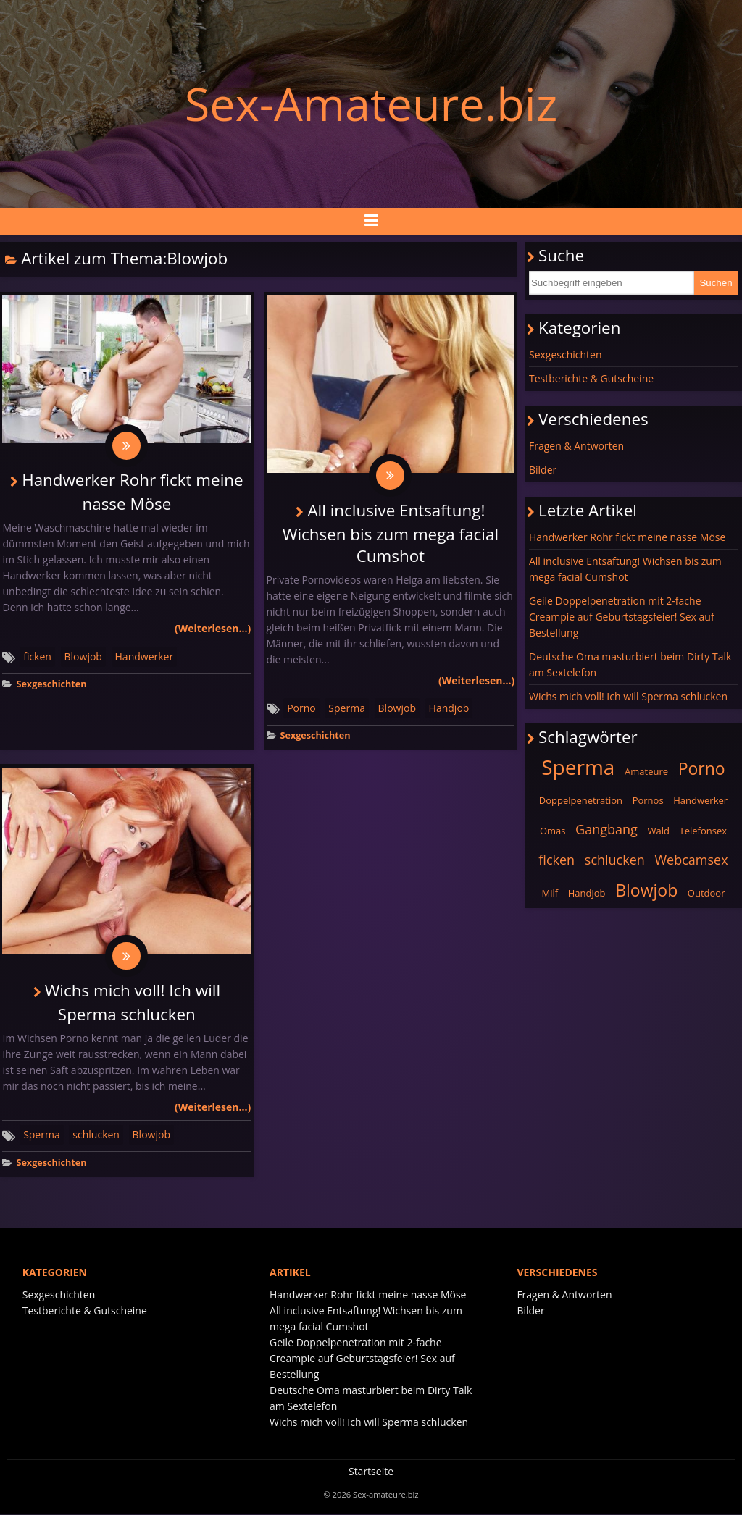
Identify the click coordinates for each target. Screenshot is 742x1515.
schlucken (96, 1135)
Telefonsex (704, 830)
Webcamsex (691, 859)
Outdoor (706, 892)
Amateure (646, 771)
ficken (37, 656)
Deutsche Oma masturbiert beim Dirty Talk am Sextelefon (630, 664)
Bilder (542, 470)
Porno (301, 708)
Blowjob (83, 656)
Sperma (346, 708)
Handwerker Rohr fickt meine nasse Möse (627, 537)
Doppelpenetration (580, 800)
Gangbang (606, 829)
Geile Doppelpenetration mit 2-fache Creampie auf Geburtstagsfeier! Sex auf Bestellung (621, 616)
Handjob (449, 708)
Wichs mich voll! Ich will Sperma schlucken (628, 696)
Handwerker (144, 656)
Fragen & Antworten (576, 446)
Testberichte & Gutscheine (591, 378)
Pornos (648, 800)
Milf (549, 892)
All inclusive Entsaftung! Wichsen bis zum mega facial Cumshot (391, 533)
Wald (658, 830)
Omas (553, 830)
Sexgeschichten (51, 685)
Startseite (371, 1473)
